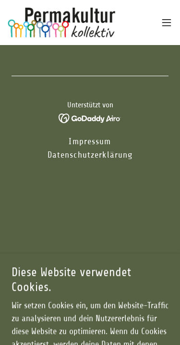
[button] (166, 22)
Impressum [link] (90, 141)
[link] (61, 22)
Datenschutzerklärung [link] (90, 155)
